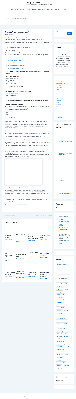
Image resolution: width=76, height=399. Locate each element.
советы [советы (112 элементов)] (67, 355)
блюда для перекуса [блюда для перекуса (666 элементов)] (63, 271)
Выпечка (6, 239)
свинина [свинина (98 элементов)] (66, 348)
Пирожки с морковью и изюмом (8, 235)
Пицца (57, 106)
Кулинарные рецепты (33, 3)
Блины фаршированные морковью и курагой (16, 65)
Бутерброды (58, 85)
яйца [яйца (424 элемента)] (59, 370)
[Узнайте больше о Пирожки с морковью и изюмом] (10, 228)
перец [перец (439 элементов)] (67, 312)
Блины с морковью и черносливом (14, 59)
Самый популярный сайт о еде (47, 396)
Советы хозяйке (41, 9)
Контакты (57, 9)
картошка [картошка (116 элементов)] (60, 298)
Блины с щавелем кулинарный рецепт (14, 60)
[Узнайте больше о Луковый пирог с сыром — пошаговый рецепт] (33, 229)
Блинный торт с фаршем (22, 204)
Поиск (57, 31)
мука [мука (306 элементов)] (59, 312)
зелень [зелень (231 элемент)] (60, 293)
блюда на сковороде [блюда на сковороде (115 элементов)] (62, 277)
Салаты (57, 110)
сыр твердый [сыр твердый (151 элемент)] (61, 361)
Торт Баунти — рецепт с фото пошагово (20, 274)
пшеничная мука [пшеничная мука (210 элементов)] (62, 335)
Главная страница (14, 9)
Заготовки (58, 96)
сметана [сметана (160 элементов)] (60, 355)
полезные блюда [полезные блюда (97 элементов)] (61, 317)
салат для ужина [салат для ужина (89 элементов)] (66, 345)
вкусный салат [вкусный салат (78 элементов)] (60, 287)
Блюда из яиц (59, 81)
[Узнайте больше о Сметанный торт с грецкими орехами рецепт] (21, 248)
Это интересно (59, 117)
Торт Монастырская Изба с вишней (9, 256)
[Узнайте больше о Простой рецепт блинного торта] (33, 268)
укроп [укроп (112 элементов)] (59, 367)
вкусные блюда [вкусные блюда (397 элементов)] (62, 285)
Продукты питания (60, 108)
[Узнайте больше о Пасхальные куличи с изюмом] (33, 248)
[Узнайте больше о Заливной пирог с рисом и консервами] (45, 268)
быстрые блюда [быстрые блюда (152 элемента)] (61, 282)
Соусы (57, 115)
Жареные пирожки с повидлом (43, 256)
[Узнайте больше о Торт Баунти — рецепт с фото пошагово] (21, 267)
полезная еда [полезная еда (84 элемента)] (60, 314)
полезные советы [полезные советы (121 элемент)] (61, 319)
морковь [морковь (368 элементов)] (60, 309)
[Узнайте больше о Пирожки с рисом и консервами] (10, 268)
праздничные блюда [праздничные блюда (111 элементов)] (62, 325)
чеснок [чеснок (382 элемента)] (67, 367)
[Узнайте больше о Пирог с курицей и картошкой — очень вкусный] (45, 228)
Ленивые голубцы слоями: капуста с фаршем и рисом (65, 243)
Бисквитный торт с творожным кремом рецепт (21, 236)
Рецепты (22, 9)
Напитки (58, 102)
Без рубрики (50, 9)
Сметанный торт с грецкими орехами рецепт (21, 255)
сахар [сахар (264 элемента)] (59, 348)
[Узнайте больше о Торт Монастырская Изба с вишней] (10, 249)
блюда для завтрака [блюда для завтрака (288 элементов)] (63, 268)
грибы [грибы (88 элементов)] (66, 290)
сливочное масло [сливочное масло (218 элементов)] (62, 353)
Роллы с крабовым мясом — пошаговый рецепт (65, 231)
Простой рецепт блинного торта (13, 62)
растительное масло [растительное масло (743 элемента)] (62, 338)
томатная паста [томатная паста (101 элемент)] (61, 364)
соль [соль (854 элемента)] (59, 359)
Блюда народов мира (31, 9)
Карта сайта (63, 9)
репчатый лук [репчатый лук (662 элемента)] (62, 342)
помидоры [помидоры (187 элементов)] (60, 322)
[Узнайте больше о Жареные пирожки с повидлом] (45, 249)
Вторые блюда (59, 87)
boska (60, 216)
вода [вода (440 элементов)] (59, 290)
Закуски (58, 98)
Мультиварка (59, 100)
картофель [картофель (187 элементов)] (60, 296)
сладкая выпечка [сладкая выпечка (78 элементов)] (61, 350)
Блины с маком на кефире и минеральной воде (16, 63)
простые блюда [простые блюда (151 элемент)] (61, 332)
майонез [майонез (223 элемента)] (60, 303)
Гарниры (58, 91)
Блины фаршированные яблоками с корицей (16, 68)
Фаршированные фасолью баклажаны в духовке (64, 218)
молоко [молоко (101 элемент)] (59, 306)
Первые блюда (59, 104)
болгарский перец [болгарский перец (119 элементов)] (62, 279)
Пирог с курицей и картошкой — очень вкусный (45, 235)
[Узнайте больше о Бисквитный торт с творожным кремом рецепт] (21, 228)
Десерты (22, 240)
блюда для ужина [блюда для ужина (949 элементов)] (63, 274)
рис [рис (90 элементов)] (58, 345)
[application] (24, 9)
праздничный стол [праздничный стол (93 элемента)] (61, 327)
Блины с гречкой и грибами (16, 66)
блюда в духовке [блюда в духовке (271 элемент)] (62, 265)
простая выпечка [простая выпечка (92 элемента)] (61, 329)
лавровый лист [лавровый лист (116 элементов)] (61, 301)
